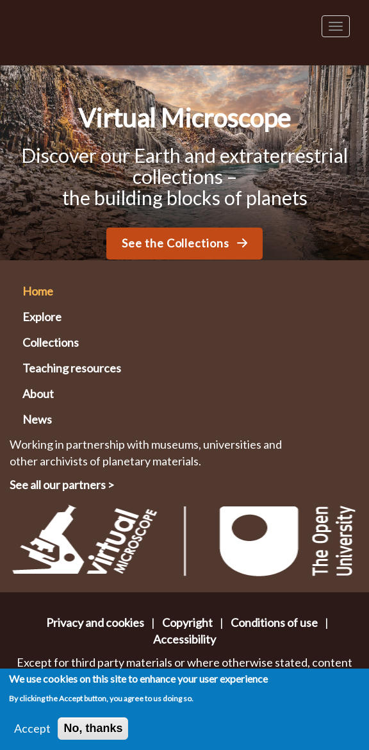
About (38, 394)
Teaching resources (71, 368)
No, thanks (92, 732)
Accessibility (184, 639)
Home (37, 291)
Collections (50, 342)
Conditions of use (274, 622)
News (37, 419)
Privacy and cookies (95, 622)
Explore (42, 317)
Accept (32, 732)
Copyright (187, 622)
